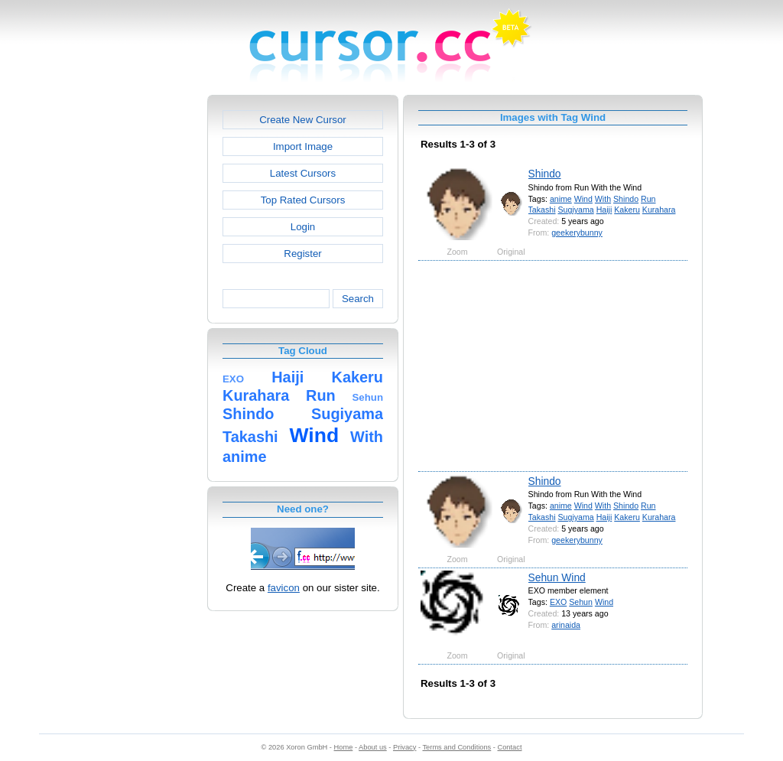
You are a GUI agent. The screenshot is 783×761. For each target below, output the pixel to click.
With (603, 198)
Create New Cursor (302, 119)
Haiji (604, 209)
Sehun (581, 602)
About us (373, 747)
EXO (558, 602)
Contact (510, 747)
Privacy (404, 747)
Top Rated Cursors (303, 200)
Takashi (542, 209)
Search (358, 298)
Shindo (544, 173)
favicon (284, 588)
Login (303, 227)
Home (343, 747)
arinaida (565, 624)
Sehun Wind (557, 577)
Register (302, 253)
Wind (583, 198)
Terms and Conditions (456, 747)
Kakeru (627, 209)
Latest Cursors (303, 173)
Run (648, 198)
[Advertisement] (141, 324)
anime (561, 198)
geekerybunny (577, 232)
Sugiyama (576, 209)
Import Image (303, 146)
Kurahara (659, 209)
